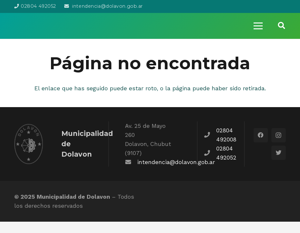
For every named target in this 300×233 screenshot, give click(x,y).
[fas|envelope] (131, 162)
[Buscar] (281, 26)
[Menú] (258, 26)
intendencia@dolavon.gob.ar (176, 162)
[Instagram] (278, 135)
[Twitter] (278, 153)
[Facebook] (261, 135)
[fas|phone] (210, 134)
